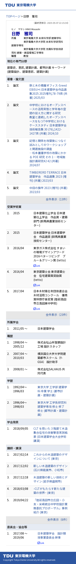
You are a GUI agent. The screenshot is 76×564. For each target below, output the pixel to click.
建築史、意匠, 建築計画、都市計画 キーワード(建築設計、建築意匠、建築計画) (36, 69)
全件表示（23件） (57, 315)
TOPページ (13, 16)
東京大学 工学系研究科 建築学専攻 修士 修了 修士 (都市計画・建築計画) (52, 408)
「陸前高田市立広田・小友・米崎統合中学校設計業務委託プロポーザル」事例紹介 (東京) (50, 506)
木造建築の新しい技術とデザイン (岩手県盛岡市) (50, 479)
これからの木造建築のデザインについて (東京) (50, 456)
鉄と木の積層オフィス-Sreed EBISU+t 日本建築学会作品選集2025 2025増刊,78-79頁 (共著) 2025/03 (48, 91)
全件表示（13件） (57, 199)
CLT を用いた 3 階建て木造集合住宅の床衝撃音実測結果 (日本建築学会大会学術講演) (50, 434)
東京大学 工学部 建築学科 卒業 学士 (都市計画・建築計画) (52, 391)
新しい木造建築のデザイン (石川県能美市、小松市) (50, 468)
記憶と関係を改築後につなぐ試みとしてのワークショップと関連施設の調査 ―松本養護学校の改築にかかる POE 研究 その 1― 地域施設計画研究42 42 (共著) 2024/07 (47, 153)
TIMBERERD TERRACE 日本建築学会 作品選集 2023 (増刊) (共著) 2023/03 (47, 176)
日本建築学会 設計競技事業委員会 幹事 (51, 535)
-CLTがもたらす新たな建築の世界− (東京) (49, 491)
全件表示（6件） (58, 519)
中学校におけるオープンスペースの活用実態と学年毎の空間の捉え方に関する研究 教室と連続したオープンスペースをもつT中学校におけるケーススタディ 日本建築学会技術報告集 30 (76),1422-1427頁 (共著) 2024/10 (47, 119)
